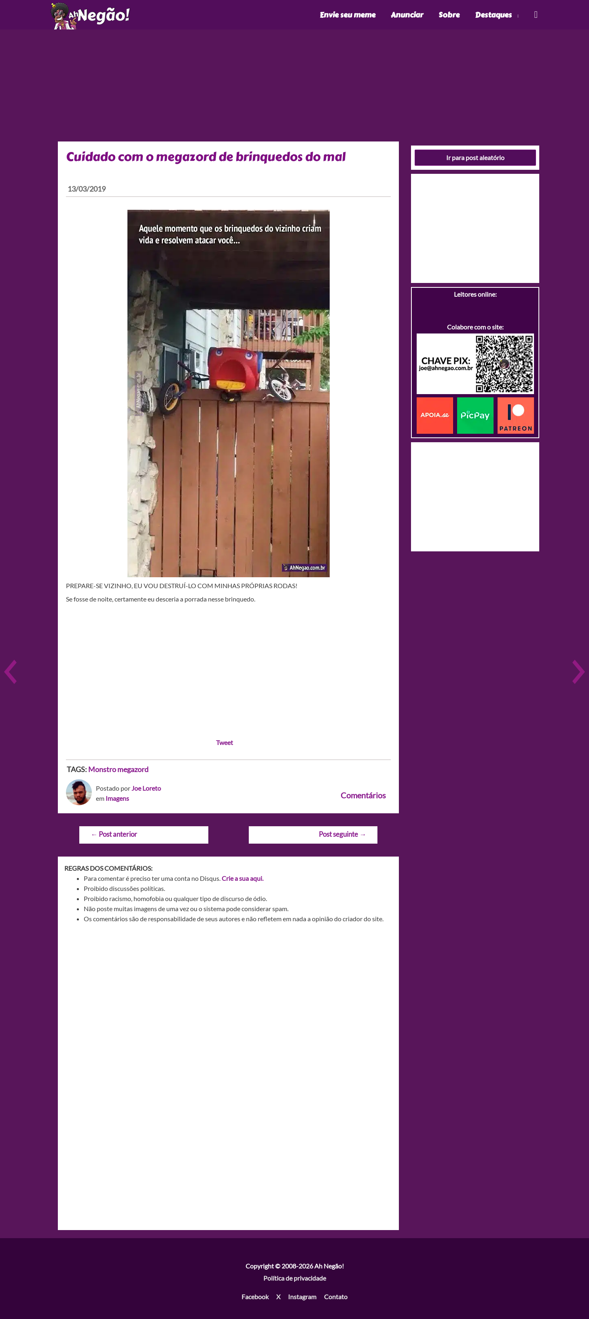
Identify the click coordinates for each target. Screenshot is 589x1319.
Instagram (302, 1296)
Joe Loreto (146, 788)
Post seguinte (342, 834)
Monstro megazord (118, 769)
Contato (335, 1296)
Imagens (117, 798)
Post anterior (114, 834)
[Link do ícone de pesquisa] (535, 14)
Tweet (224, 742)
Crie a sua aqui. (242, 878)
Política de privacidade (294, 1278)
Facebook (255, 1296)
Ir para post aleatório (475, 157)
